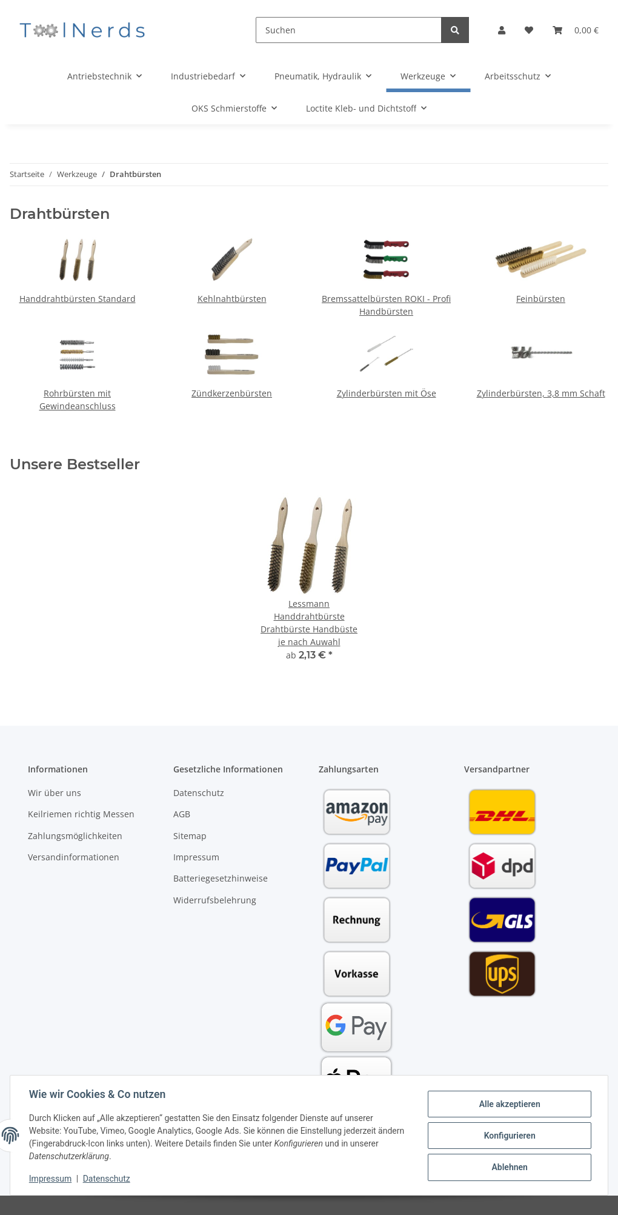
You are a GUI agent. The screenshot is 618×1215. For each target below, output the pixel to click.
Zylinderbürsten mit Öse (386, 393)
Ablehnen (509, 1167)
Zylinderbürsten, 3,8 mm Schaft (541, 393)
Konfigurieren (508, 1135)
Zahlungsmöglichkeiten (75, 836)
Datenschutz (198, 792)
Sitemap (190, 836)
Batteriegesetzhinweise (220, 878)
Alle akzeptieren (508, 1104)
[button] (501, 30)
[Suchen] (349, 30)
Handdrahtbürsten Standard (77, 298)
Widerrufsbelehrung (214, 900)
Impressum (196, 857)
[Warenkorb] (575, 30)
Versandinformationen (73, 857)
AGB (181, 814)
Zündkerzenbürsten (231, 393)
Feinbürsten (540, 298)
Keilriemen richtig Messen (81, 814)
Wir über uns (54, 792)
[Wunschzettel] (529, 30)
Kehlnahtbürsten (232, 298)
